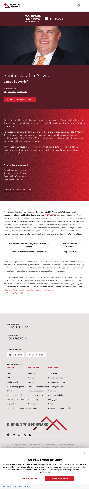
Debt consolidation (56, 395)
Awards (31, 378)
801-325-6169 (10, 88)
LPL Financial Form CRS (13, 293)
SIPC (53, 215)
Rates (50, 404)
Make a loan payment (15, 386)
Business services (55, 378)
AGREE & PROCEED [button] (59, 478)
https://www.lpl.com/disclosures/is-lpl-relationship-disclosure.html (30, 290)
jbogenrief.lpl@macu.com (15, 91)
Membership (33, 399)
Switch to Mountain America (60, 408)
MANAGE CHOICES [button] (29, 478)
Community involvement (38, 386)
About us (32, 373)
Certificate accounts (56, 382)
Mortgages (52, 399)
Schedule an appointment (20, 99)
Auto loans (52, 373)
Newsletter (32, 404)
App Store (17, 354)
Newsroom (32, 408)
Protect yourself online (16, 399)
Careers (31, 382)
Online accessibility (15, 395)
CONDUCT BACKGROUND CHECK (18, 189)
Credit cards (53, 391)
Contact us (11, 373)
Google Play (37, 354)
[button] (83, 6)
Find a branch (12, 382)
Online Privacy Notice (21, 486)
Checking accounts (56, 386)
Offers (9, 391)
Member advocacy (35, 395)
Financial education (36, 391)
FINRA (47, 215)
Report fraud (12, 404)
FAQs (9, 378)
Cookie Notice (7, 486)
